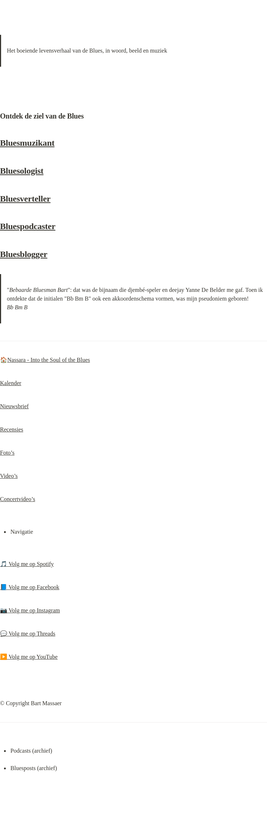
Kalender (10, 383)
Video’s (9, 476)
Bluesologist (22, 170)
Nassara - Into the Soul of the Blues (48, 360)
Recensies (11, 429)
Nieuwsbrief (14, 406)
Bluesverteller (25, 198)
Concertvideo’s (17, 499)
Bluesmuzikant (27, 143)
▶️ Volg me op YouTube (29, 657)
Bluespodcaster (28, 226)
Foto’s (7, 453)
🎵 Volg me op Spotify (27, 564)
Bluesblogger (23, 254)
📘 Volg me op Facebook (29, 587)
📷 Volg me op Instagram (30, 610)
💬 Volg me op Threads (27, 634)
